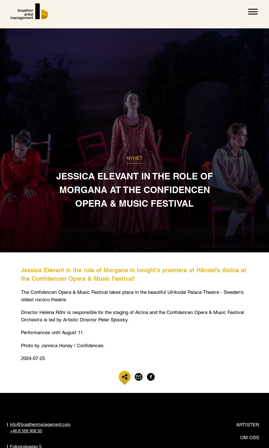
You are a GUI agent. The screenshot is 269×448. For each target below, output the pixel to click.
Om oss (249, 437)
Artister (247, 425)
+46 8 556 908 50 (26, 430)
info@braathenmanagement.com (40, 424)
